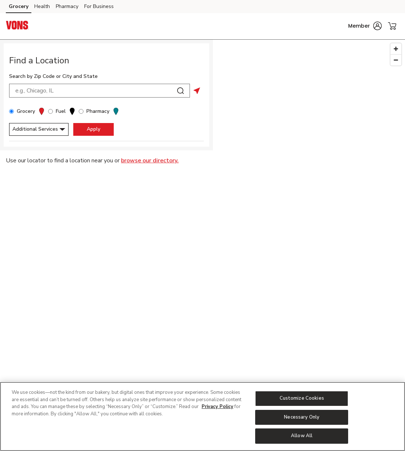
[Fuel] (50, 111)
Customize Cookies (302, 398)
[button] (365, 26)
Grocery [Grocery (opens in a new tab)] (18, 6)
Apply (93, 129)
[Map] (309, 211)
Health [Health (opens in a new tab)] (42, 6)
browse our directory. (150, 161)
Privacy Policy (217, 406)
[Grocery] (11, 111)
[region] (202, 416)
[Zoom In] (395, 48)
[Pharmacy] (81, 111)
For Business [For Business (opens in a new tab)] (99, 6)
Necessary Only (301, 417)
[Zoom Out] (395, 60)
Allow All (301, 435)
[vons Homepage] (17, 26)
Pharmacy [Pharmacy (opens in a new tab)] (67, 6)
